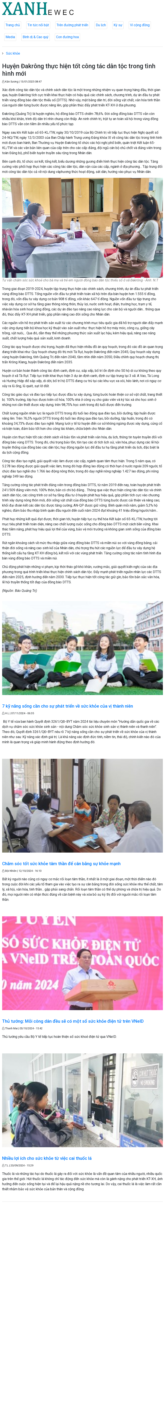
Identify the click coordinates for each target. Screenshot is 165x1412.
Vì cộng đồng (140, 25)
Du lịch (101, 25)
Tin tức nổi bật (38, 25)
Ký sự (118, 25)
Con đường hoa (67, 37)
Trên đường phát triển (72, 25)
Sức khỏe (13, 53)
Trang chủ (13, 25)
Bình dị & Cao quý (35, 37)
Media (10, 37)
